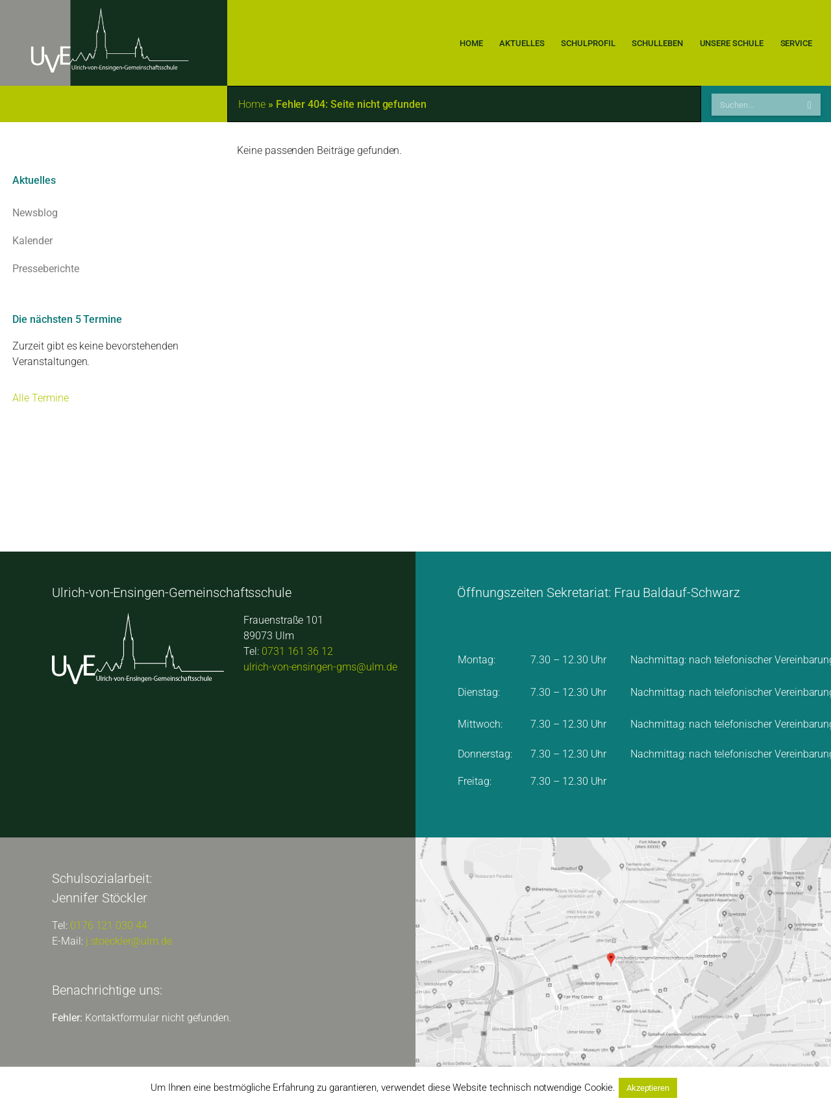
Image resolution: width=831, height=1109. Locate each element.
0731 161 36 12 (297, 651)
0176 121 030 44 (108, 925)
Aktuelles (521, 43)
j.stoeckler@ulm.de (129, 941)
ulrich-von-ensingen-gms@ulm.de (320, 667)
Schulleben (657, 43)
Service (796, 43)
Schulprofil (588, 43)
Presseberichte (113, 269)
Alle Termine (40, 398)
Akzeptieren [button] (647, 1088)
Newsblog (113, 213)
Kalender (113, 241)
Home (471, 43)
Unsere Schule (731, 43)
